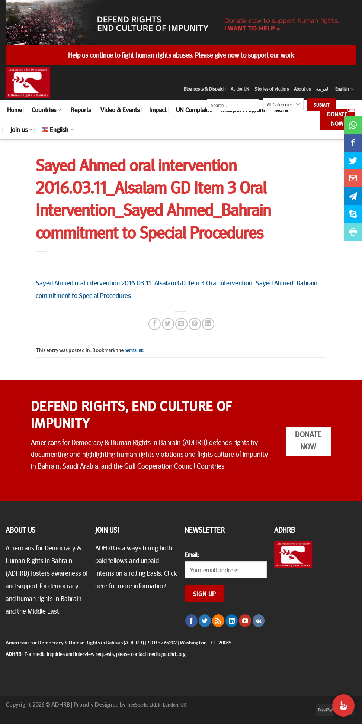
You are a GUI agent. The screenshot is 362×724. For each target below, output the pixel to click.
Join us (21, 129)
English (344, 89)
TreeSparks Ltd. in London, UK (156, 704)
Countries (46, 109)
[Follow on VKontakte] (259, 620)
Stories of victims (271, 88)
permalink (134, 350)
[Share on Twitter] (168, 324)
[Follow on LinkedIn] (231, 620)
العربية (323, 88)
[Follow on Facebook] (191, 620)
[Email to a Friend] (181, 324)
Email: (192, 554)
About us (302, 88)
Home (14, 109)
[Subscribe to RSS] (218, 620)
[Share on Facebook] (154, 324)
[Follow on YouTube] (245, 620)
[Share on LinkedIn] (208, 324)
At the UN (240, 88)
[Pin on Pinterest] (195, 324)
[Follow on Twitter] (205, 620)
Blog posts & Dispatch (204, 88)
